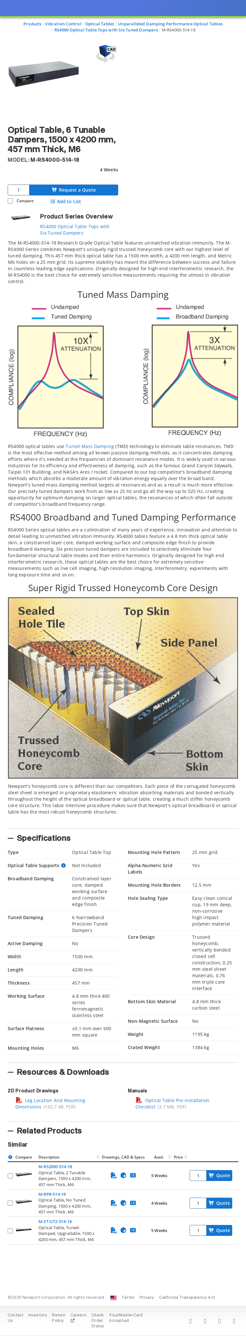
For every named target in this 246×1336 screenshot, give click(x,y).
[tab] (123, 532)
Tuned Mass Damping (90, 446)
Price (178, 1157)
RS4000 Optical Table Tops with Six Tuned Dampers (75, 229)
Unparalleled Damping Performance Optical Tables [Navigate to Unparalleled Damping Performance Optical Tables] (170, 24)
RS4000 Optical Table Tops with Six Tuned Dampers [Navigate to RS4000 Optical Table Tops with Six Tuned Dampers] (106, 30)
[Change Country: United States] (113, 1298)
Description (49, 1157)
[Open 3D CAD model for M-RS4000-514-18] (105, 54)
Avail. (159, 1157)
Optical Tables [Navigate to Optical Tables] (99, 24)
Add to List (65, 201)
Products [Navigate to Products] (32, 24)
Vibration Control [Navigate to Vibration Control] (63, 24)
